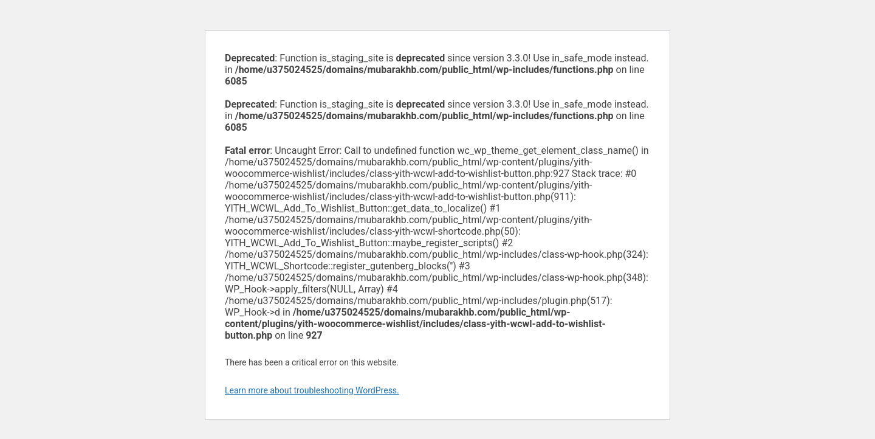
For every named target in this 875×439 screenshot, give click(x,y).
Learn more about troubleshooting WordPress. (312, 390)
